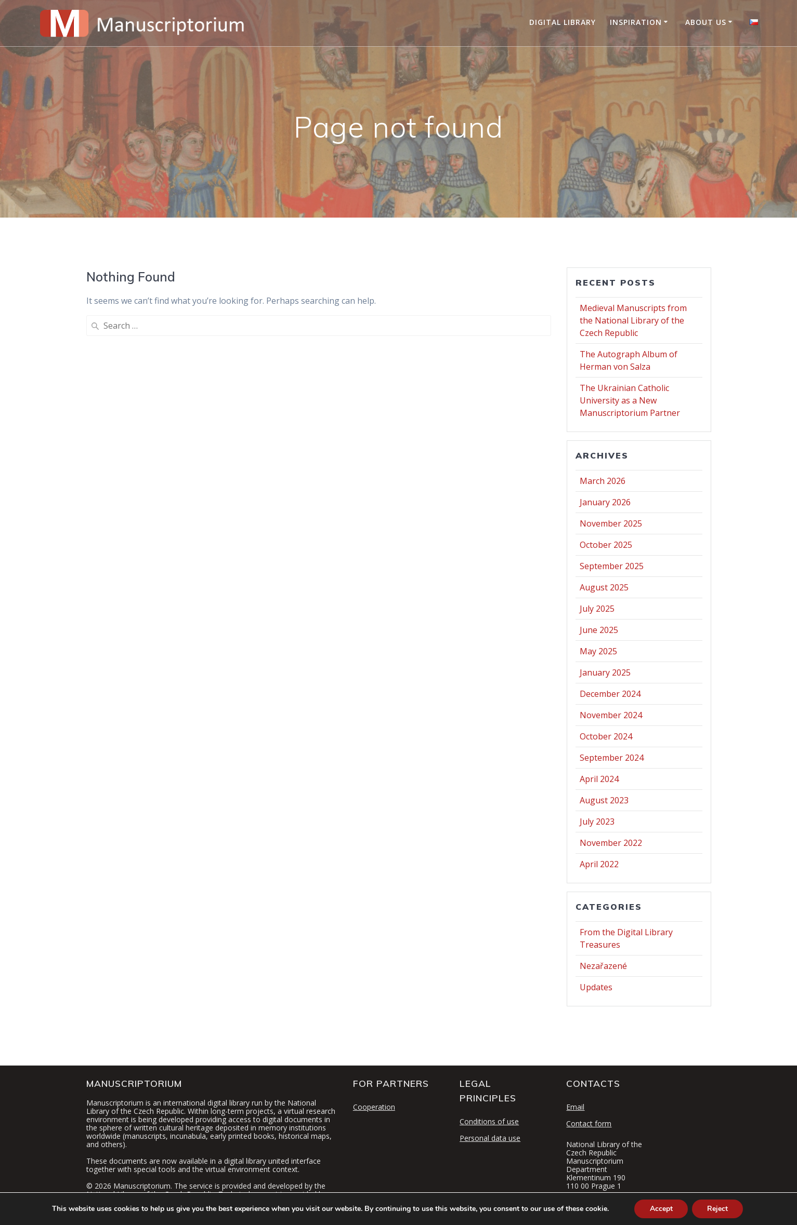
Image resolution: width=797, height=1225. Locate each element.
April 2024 (599, 779)
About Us (705, 22)
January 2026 (605, 502)
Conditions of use (489, 1121)
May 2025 (598, 651)
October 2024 (606, 736)
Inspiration (636, 22)
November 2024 (611, 715)
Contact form (588, 1123)
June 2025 (599, 630)
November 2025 (611, 523)
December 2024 (610, 693)
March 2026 (602, 481)
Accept (660, 1209)
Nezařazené (603, 966)
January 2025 (605, 672)
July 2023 (597, 821)
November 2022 (611, 843)
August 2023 (604, 800)
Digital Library (562, 22)
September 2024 (612, 757)
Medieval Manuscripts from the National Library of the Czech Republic (633, 320)
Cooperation (374, 1107)
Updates (596, 987)
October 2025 (606, 544)
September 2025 (612, 566)
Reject (718, 1209)
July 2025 (597, 608)
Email (575, 1107)
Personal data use (490, 1138)
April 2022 (599, 864)
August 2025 (604, 587)
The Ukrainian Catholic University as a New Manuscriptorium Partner (630, 400)
